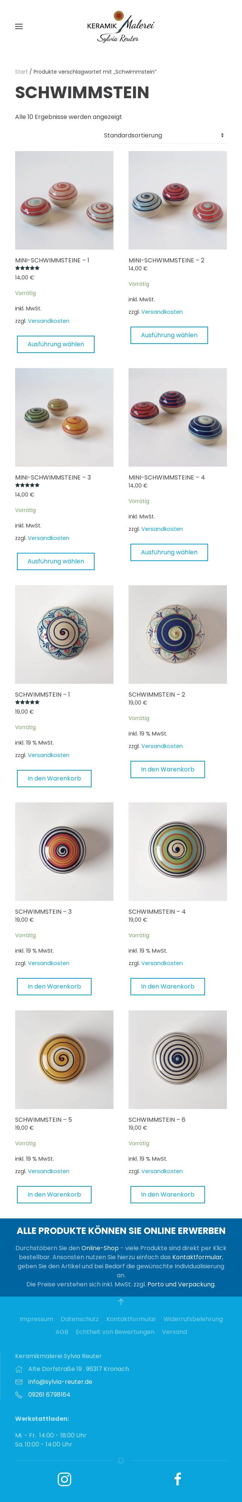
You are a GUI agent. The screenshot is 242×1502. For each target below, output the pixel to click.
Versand (174, 1332)
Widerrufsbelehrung (193, 1319)
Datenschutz (80, 1319)
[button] (19, 26)
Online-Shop (100, 1248)
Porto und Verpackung (180, 1284)
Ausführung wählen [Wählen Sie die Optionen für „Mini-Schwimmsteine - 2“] (169, 335)
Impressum (36, 1319)
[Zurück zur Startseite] (121, 26)
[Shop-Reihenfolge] (165, 135)
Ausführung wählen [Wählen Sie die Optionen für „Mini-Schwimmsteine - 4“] (169, 552)
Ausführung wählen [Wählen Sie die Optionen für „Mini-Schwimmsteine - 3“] (56, 561)
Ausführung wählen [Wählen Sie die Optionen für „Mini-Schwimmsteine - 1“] (56, 344)
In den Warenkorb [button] (54, 778)
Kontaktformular (197, 1257)
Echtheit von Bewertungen (115, 1332)
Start (21, 72)
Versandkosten (48, 321)
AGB (61, 1332)
